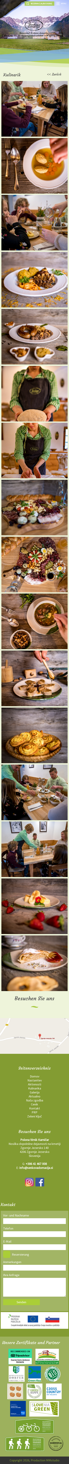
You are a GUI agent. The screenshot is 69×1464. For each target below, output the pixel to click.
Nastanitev (34, 1080)
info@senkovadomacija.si (36, 1168)
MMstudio (52, 1460)
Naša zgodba (34, 1100)
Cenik (34, 1104)
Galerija (34, 1092)
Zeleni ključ (34, 1116)
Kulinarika (34, 1088)
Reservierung (20, 1254)
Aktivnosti (34, 1084)
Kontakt (34, 1108)
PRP (34, 1112)
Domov (34, 1076)
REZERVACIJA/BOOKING (39, 3)
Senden (21, 1302)
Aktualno (34, 1096)
